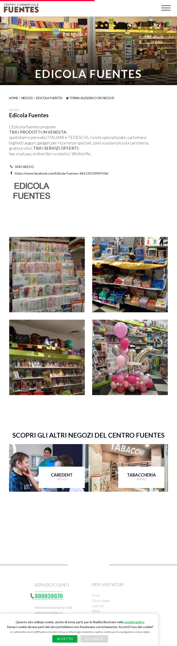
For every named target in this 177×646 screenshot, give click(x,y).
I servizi (98, 612)
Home (13, 98)
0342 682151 (21, 166)
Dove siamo (101, 606)
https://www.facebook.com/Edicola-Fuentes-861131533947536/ (59, 173)
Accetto (65, 639)
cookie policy (134, 622)
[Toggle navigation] (166, 8)
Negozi (27, 98)
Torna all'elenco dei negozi (90, 98)
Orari (96, 600)
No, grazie (94, 639)
